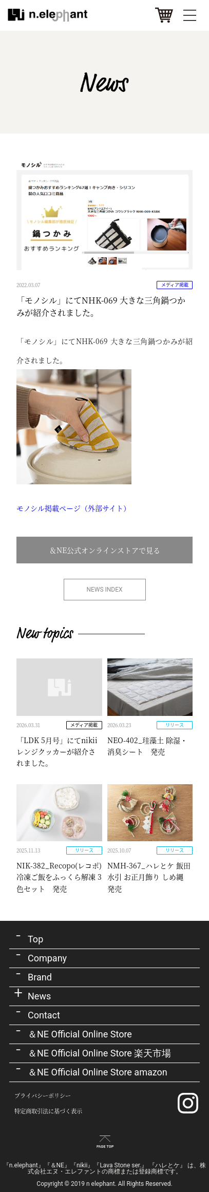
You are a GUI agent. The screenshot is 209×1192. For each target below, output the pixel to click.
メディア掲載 (174, 284)
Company (47, 958)
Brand (40, 977)
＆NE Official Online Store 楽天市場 (99, 1053)
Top (35, 939)
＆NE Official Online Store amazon (97, 1072)
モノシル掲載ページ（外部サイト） (73, 508)
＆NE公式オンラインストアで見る (104, 550)
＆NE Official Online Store (80, 1034)
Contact (44, 1015)
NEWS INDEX (104, 589)
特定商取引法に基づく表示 (48, 1111)
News (39, 996)
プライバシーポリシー (42, 1096)
